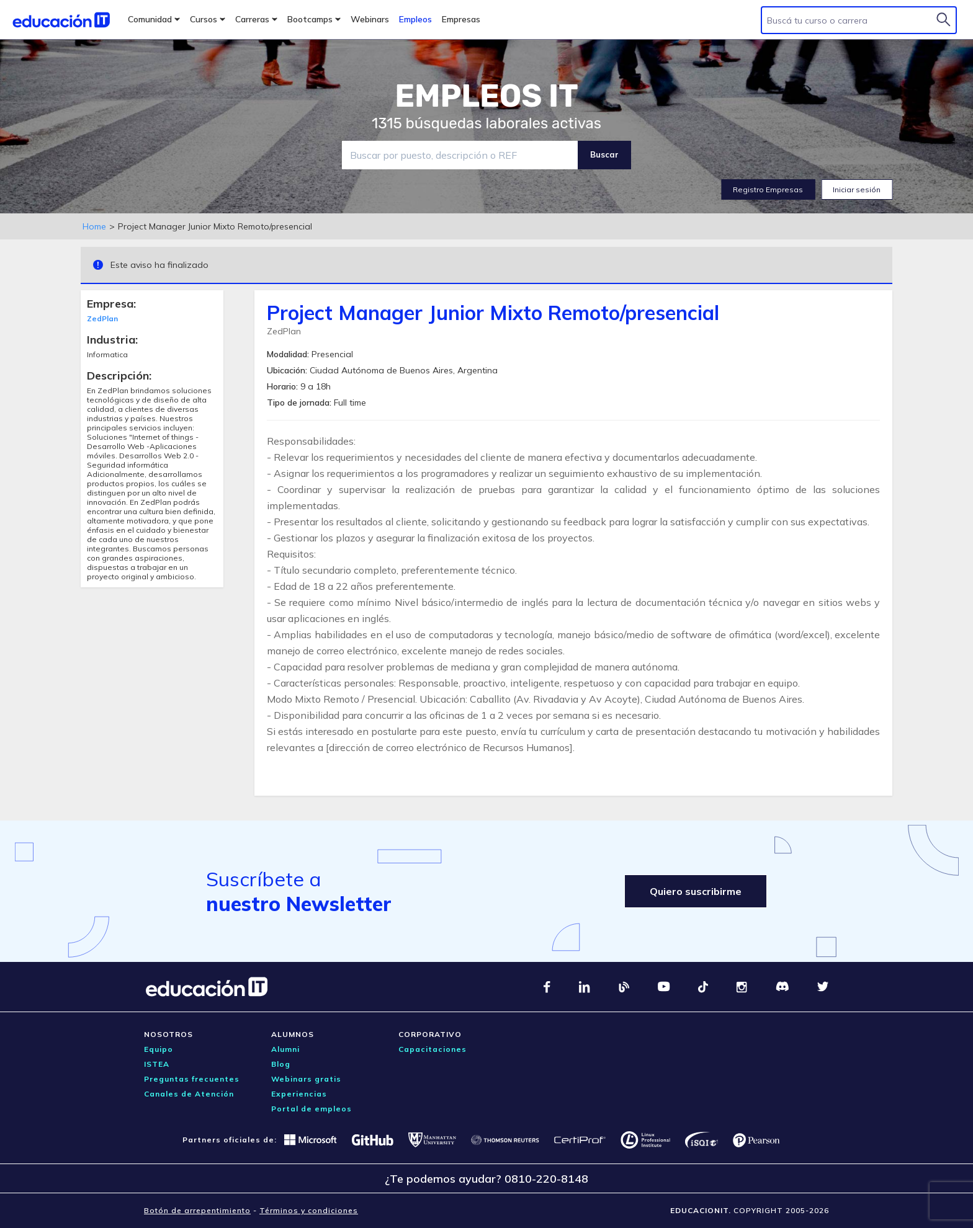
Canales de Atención (189, 1093)
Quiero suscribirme (696, 891)
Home (94, 226)
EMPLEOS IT (486, 96)
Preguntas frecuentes (192, 1078)
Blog (280, 1064)
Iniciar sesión (857, 189)
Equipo (158, 1049)
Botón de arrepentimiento (197, 1210)
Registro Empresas (768, 189)
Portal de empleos (311, 1108)
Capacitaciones (432, 1049)
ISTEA (156, 1064)
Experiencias (299, 1093)
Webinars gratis (306, 1078)
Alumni (285, 1049)
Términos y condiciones (308, 1210)
